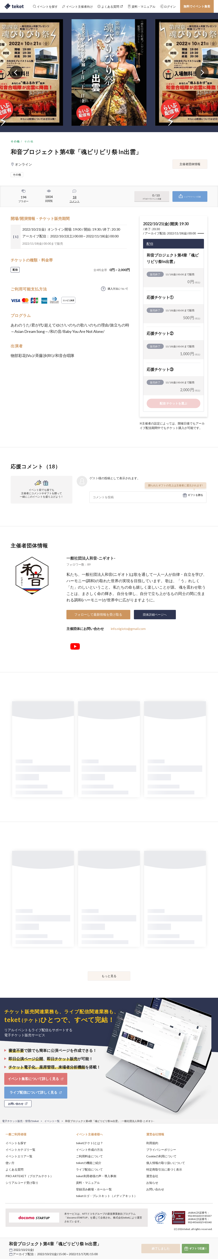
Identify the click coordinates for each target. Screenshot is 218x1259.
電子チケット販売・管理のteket (20, 1121)
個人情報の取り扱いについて (165, 1163)
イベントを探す (16, 1143)
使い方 (10, 1163)
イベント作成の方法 (89, 1149)
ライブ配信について (89, 1169)
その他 (15, 141)
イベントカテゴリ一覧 (20, 1149)
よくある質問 (14, 1169)
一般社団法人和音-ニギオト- (90, 558)
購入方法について (118, 288)
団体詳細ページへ (155, 614)
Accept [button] (203, 1237)
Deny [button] (181, 1238)
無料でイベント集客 (197, 6)
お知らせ (152, 1182)
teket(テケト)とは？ (89, 1143)
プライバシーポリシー (161, 1149)
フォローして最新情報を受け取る (98, 614)
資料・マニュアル (88, 1182)
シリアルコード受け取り (22, 1182)
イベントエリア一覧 (19, 1156)
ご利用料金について (89, 1156)
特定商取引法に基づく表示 (164, 1169)
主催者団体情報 (189, 164)
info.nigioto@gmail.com (128, 629)
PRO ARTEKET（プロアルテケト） (29, 1176)
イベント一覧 (52, 1121)
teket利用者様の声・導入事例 (96, 1176)
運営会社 (152, 1176)
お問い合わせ (155, 1189)
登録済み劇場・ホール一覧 (94, 1189)
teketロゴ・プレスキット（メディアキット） (106, 1196)
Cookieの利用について (161, 1156)
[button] (5, 1243)
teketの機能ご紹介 (88, 1163)
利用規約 (152, 1143)
